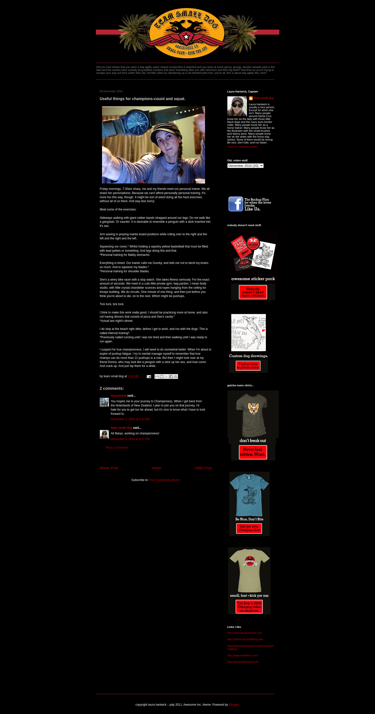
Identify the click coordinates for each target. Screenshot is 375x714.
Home (156, 468)
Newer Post (109, 468)
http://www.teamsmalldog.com (245, 639)
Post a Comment (117, 447)
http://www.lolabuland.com (243, 661)
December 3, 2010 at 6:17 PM (130, 439)
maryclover (119, 395)
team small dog (121, 427)
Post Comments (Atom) (164, 480)
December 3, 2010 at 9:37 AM (130, 419)
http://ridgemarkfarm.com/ (242, 655)
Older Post (203, 468)
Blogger (234, 704)
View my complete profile (242, 146)
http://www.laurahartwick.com (244, 632)
